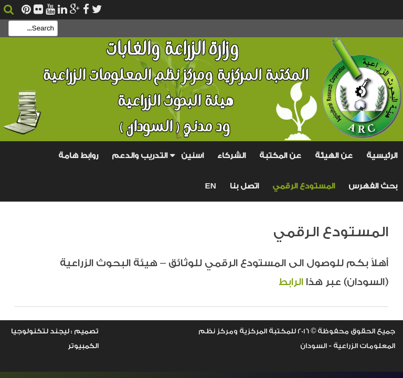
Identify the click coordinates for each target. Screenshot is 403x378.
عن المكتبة (280, 155)
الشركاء (231, 155)
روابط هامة (78, 155)
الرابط (292, 282)
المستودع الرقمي (303, 186)
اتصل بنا (244, 186)
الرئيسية (381, 155)
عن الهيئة (334, 155)
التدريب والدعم (139, 155)
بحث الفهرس (372, 186)
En (210, 185)
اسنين (192, 155)
